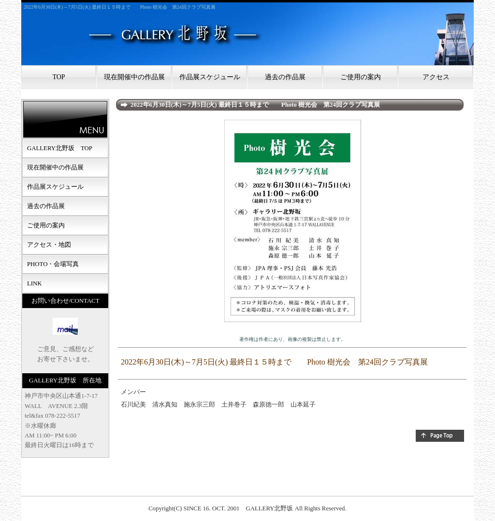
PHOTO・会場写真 (53, 264)
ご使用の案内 (360, 77)
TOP (58, 77)
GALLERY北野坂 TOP (59, 148)
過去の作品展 (285, 77)
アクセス (436, 77)
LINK (34, 283)
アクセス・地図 (49, 244)
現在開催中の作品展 (134, 77)
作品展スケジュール (209, 77)
